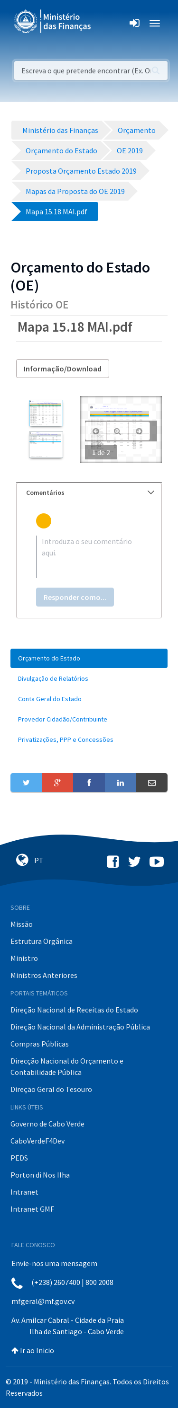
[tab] (89, 492)
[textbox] (89, 557)
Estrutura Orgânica (41, 941)
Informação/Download (63, 368)
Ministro (24, 958)
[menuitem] (89, 658)
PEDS (19, 1157)
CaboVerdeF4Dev (37, 1140)
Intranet (24, 1192)
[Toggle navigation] (106, 23)
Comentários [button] (90, 492)
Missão (21, 924)
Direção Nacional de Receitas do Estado (74, 1009)
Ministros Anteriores (43, 975)
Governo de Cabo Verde (47, 1123)
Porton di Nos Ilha (40, 1174)
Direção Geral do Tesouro (51, 1089)
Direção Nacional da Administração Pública (80, 1026)
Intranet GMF (32, 1209)
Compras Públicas (39, 1043)
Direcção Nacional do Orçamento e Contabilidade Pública (66, 1066)
